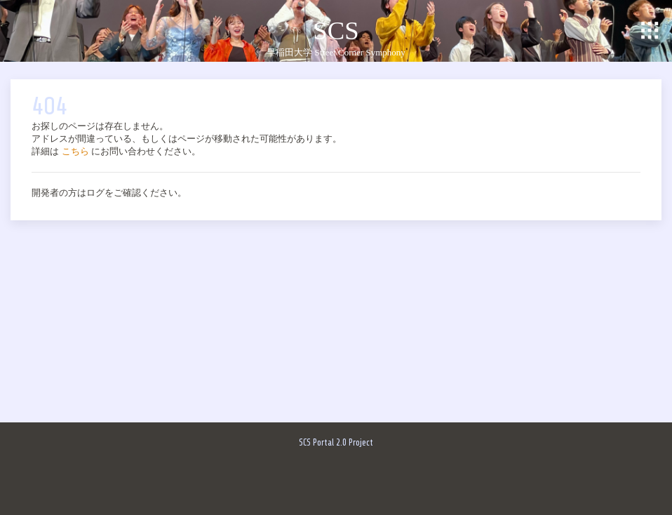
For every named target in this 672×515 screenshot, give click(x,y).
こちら (75, 151)
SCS (335, 31)
